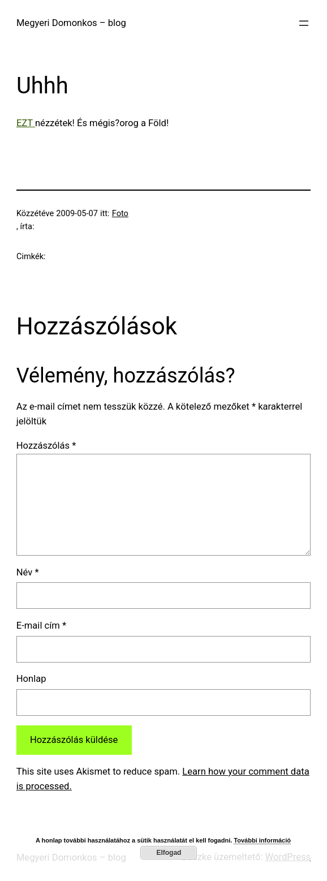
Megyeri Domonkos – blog (71, 23)
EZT (25, 123)
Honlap (31, 678)
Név (27, 572)
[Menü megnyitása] (304, 23)
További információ (262, 840)
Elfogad (168, 853)
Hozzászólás (46, 445)
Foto (120, 213)
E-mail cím (41, 625)
